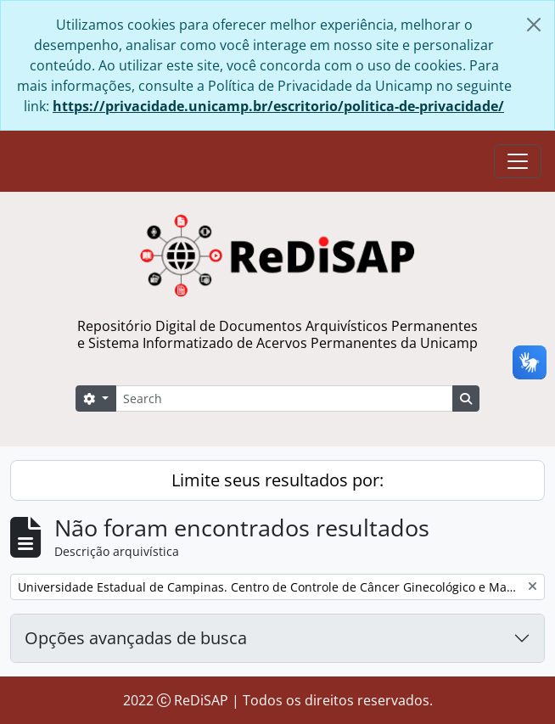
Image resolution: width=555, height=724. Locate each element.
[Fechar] (533, 24)
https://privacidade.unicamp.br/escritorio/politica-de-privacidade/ (278, 106)
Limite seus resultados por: (277, 480)
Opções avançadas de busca (136, 637)
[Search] (284, 398)
